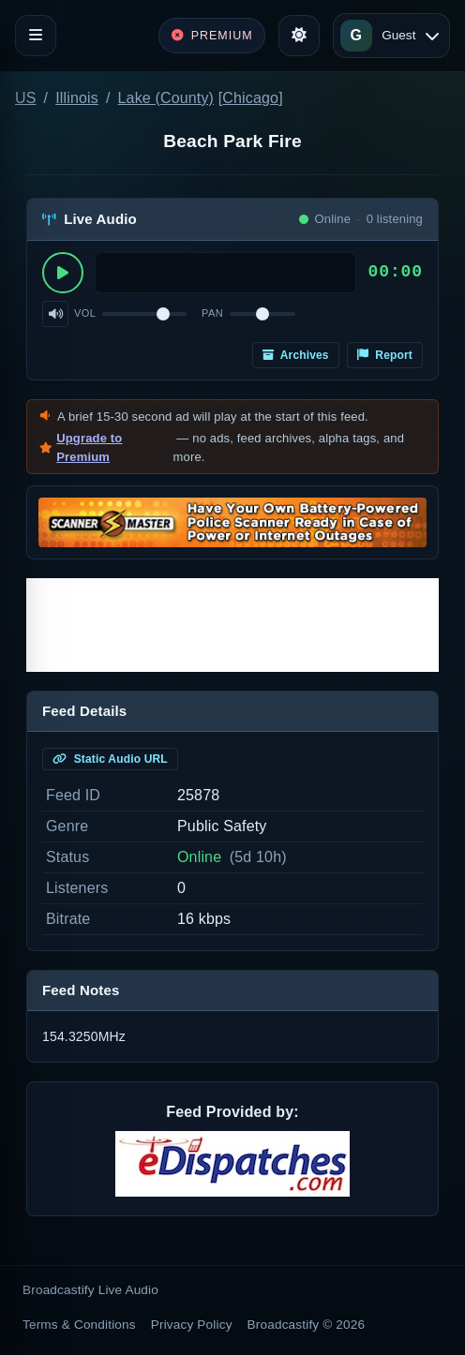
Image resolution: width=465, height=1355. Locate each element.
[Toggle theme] (299, 35)
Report (384, 355)
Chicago (250, 98)
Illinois (76, 98)
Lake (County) (166, 98)
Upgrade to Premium (89, 447)
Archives (295, 355)
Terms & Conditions (79, 1325)
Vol (85, 313)
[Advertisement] (232, 625)
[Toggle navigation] (35, 35)
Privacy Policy (191, 1325)
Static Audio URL (110, 759)
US (26, 98)
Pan (212, 313)
